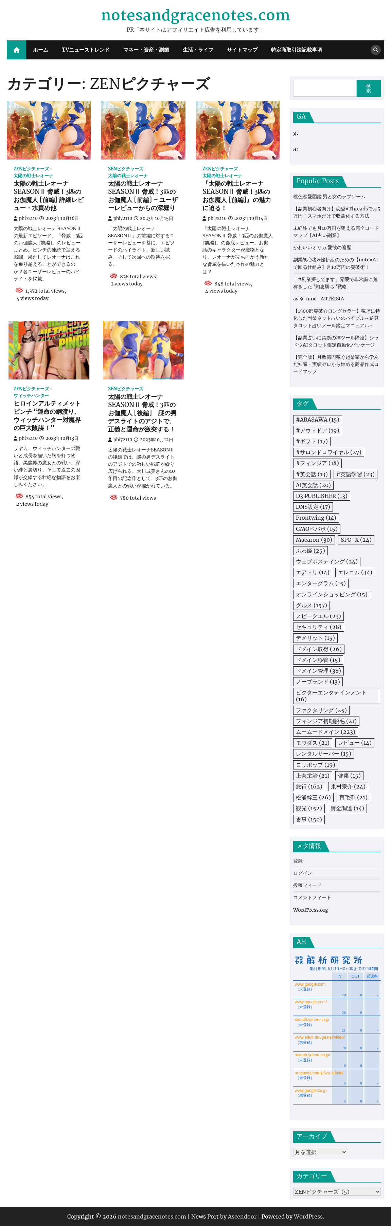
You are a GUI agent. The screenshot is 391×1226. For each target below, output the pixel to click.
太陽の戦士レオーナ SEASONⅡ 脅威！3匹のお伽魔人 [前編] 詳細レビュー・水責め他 (49, 196)
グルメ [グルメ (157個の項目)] (311, 605)
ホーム (40, 50)
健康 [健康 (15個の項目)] (349, 775)
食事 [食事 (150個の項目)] (309, 819)
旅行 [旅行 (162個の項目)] (309, 786)
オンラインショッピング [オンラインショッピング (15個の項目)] (332, 594)
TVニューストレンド (86, 50)
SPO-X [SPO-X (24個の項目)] (356, 539)
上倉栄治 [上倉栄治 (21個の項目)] (313, 775)
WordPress (308, 1216)
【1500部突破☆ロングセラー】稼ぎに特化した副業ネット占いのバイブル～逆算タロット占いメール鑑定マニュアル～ (336, 318)
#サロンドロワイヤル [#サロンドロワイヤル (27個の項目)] (328, 452)
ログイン (302, 873)
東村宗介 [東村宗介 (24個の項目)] (348, 786)
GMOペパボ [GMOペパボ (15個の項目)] (317, 528)
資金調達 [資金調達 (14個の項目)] (347, 808)
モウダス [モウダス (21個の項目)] (313, 742)
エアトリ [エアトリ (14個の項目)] (313, 572)
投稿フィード (307, 885)
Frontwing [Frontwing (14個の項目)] (316, 517)
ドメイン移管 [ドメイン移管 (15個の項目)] (318, 659)
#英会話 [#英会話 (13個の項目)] (312, 474)
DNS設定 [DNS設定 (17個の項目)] (313, 506)
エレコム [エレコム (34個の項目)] (355, 572)
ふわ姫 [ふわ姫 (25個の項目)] (310, 550)
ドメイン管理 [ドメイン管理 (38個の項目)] (318, 670)
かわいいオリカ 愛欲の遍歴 (322, 247)
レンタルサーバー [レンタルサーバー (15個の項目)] (323, 753)
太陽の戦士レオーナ (33, 175)
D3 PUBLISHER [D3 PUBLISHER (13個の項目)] (322, 496)
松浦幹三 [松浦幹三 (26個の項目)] (313, 797)
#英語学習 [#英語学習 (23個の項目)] (355, 474)
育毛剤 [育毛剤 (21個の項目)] (353, 797)
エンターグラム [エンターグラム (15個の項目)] (321, 583)
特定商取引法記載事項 (296, 50)
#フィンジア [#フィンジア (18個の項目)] (317, 463)
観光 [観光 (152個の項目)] (309, 808)
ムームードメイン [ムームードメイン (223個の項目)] (325, 731)
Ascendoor (242, 1216)
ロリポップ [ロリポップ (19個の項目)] (315, 764)
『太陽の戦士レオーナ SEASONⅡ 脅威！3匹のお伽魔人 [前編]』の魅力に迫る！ (236, 196)
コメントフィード (312, 897)
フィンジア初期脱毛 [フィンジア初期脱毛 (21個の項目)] (326, 721)
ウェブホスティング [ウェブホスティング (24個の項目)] (327, 561)
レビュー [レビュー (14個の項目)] (355, 742)
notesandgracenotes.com (195, 16)
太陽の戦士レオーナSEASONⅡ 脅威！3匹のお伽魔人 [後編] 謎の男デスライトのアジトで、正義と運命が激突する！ (142, 413)
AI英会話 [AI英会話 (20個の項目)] (313, 485)
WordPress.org (310, 910)
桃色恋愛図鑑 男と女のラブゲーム (329, 196)
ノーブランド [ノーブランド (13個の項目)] (318, 681)
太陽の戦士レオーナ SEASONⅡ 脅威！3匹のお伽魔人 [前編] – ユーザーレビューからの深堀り (143, 196)
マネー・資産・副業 (146, 50)
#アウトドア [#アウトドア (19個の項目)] (317, 430)
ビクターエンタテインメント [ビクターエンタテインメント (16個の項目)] (331, 695)
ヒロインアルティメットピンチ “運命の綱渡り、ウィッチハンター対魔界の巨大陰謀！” (47, 416)
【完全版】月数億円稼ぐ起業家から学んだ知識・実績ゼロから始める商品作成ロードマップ (336, 364)
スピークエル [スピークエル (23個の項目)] (318, 616)
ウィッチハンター (31, 395)
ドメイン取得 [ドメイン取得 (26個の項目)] (319, 649)
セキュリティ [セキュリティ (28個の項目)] (318, 627)
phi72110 (26, 218)
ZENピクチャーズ (31, 168)
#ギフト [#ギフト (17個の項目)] (312, 441)
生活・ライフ (198, 50)
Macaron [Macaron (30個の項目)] (314, 539)
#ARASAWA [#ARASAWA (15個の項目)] (317, 419)
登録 (298, 861)
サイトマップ (242, 50)
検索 (368, 88)
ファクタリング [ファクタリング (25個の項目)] (321, 710)
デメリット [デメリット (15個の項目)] (315, 637)
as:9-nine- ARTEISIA (318, 299)
